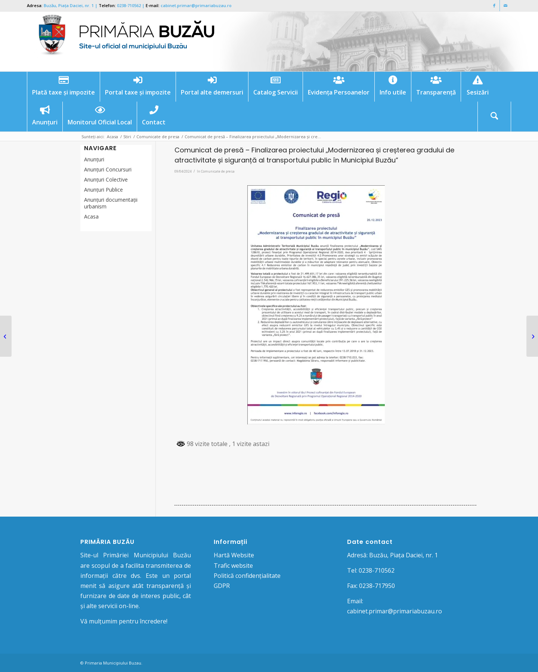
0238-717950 (377, 586)
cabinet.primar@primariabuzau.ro (196, 5)
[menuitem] (63, 87)
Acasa (91, 216)
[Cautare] (494, 116)
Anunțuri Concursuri (108, 169)
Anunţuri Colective (106, 179)
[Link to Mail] (505, 5)
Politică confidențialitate (247, 576)
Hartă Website (234, 555)
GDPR (222, 586)
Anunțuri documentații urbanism (110, 203)
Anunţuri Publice (103, 189)
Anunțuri (94, 159)
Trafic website (233, 565)
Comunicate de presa (218, 171)
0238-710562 (129, 5)
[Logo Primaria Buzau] (122, 41)
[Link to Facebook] (494, 5)
